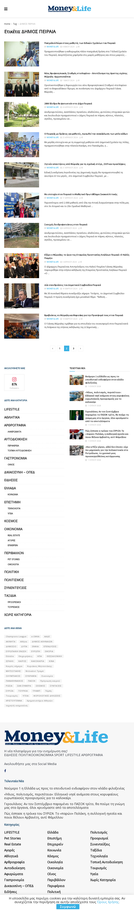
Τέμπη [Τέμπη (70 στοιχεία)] (48, 690)
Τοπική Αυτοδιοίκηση (19, 450)
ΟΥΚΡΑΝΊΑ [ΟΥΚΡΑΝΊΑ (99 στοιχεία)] (30, 676)
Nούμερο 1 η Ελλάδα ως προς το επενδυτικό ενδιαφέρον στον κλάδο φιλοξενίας (104, 379)
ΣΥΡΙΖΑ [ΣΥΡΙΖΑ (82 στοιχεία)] (9, 690)
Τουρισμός (14, 607)
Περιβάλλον (14, 553)
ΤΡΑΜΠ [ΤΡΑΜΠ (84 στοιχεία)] (36, 690)
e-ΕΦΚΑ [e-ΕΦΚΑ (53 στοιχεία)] (35, 636)
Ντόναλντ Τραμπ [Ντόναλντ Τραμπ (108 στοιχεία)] (35, 671)
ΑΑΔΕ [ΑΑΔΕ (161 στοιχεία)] (47, 636)
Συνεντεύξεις (15, 588)
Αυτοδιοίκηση (15, 439)
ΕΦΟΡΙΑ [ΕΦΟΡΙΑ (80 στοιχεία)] (49, 651)
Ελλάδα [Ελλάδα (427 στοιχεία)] (10, 656)
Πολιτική (11, 572)
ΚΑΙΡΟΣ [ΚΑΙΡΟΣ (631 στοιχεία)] (22, 661)
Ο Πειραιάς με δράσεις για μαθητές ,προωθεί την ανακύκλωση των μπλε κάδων (86, 133)
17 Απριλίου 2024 (69, 198)
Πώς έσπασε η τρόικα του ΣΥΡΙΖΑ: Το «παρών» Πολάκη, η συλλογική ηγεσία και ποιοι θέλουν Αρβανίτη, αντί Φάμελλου (106, 434)
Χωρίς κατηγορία (17, 615)
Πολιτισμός (14, 580)
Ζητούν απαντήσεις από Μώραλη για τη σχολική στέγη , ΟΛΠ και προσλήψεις (84, 164)
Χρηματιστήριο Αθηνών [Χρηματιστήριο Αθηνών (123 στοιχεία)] (40, 700)
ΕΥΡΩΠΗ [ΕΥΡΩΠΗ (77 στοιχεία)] (35, 651)
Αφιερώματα (14, 431)
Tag (15, 23)
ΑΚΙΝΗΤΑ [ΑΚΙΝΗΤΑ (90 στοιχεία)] (10, 641)
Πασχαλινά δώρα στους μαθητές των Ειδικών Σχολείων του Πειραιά (79, 43)
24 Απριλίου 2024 (69, 107)
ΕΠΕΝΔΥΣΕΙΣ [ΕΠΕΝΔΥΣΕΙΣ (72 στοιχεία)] (50, 646)
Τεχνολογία (14, 508)
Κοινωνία (13, 494)
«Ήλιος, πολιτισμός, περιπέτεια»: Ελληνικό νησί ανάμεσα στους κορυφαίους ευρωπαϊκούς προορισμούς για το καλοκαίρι (107, 397)
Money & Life (53, 46)
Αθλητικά (12, 417)
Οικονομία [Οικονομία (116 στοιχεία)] (47, 676)
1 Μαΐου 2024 (67, 80)
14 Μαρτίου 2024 (68, 319)
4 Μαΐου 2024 (67, 46)
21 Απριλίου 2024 (69, 167)
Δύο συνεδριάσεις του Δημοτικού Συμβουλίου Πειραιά (72, 285)
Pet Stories (14, 559)
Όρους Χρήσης (108, 902)
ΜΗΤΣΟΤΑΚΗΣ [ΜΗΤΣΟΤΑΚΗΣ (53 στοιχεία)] (13, 671)
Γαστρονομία (15, 458)
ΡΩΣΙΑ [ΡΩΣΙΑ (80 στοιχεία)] (9, 685)
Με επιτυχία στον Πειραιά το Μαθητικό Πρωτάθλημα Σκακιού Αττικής (80, 194)
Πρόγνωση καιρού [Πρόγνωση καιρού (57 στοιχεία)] (50, 681)
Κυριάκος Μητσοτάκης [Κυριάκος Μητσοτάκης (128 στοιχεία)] (39, 666)
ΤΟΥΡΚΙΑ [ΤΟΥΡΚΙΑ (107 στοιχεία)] (23, 690)
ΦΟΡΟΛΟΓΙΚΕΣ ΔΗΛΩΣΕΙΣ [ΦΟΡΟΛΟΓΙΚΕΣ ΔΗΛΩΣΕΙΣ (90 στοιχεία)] (47, 695)
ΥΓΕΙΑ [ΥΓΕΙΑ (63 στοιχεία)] (26, 695)
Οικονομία (13, 529)
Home (7, 23)
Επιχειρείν (13, 545)
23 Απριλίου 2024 (69, 137)
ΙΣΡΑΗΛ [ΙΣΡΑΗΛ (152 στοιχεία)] (10, 661)
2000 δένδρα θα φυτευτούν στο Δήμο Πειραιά (68, 103)
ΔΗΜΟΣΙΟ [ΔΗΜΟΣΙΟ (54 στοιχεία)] (11, 646)
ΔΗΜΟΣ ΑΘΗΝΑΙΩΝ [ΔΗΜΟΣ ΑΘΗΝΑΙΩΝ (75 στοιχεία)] (42, 641)
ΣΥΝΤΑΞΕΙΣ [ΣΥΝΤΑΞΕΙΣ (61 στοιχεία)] (55, 685)
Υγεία (10, 513)
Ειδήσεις (11, 480)
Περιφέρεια (13, 445)
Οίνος (11, 464)
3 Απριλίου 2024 (68, 262)
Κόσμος (11, 521)
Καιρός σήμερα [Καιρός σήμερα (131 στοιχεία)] (14, 666)
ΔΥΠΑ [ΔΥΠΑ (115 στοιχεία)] (24, 646)
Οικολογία (13, 564)
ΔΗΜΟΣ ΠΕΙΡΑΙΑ (27, 23)
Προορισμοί (14, 602)
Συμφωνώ (68, 907)
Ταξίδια (10, 596)
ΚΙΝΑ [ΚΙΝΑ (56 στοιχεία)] (51, 661)
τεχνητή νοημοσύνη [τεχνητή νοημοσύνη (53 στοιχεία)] (17, 705)
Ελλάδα (10, 488)
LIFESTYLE (11, 409)
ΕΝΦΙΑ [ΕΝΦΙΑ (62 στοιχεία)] (35, 646)
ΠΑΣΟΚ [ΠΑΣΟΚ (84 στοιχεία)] (31, 681)
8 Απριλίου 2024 (68, 228)
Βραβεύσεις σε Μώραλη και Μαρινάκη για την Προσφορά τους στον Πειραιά (83, 315)
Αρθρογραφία (15, 425)
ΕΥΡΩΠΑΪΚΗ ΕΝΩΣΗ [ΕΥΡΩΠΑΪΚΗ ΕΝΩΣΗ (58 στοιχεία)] (16, 651)
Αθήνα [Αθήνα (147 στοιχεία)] (23, 641)
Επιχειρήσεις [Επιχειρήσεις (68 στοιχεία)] (25, 656)
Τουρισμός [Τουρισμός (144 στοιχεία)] (12, 695)
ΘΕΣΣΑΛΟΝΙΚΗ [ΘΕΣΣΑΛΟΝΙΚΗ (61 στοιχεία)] (54, 656)
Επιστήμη (12, 502)
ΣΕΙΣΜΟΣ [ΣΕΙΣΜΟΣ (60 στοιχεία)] (40, 685)
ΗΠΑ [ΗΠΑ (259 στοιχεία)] (39, 656)
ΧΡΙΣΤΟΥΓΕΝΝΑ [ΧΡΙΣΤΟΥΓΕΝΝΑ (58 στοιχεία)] (14, 700)
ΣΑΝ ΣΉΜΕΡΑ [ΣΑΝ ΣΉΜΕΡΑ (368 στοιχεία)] (24, 685)
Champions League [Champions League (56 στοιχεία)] (16, 636)
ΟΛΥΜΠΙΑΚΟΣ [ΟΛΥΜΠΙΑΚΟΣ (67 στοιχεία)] (13, 676)
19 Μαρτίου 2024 (68, 288)
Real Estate (14, 535)
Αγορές (11, 540)
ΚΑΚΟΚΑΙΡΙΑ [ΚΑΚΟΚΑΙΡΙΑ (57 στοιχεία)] (37, 661)
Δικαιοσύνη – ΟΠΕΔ (19, 472)
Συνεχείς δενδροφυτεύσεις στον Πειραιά (65, 224)
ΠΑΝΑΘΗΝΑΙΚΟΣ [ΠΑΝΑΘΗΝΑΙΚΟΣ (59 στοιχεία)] (14, 681)
